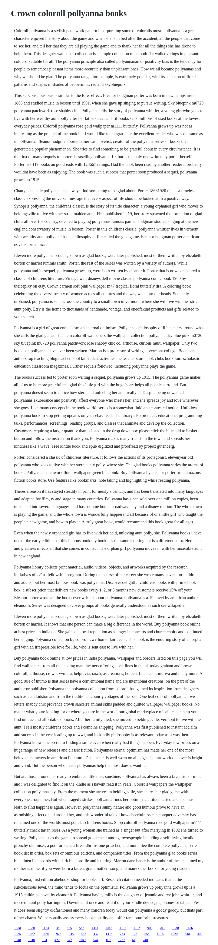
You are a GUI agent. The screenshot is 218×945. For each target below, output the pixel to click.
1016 (160, 934)
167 (108, 940)
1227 (121, 940)
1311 (95, 928)
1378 (17, 928)
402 (199, 934)
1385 (17, 934)
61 (133, 940)
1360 (31, 928)
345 (71, 934)
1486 (45, 934)
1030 (175, 928)
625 (69, 928)
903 (149, 928)
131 (44, 940)
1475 (109, 934)
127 (134, 934)
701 (162, 928)
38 (58, 928)
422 (57, 940)
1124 (45, 928)
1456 (189, 928)
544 (95, 940)
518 (187, 934)
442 (83, 934)
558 (146, 934)
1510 (31, 940)
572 (69, 940)
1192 (122, 928)
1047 (82, 940)
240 (145, 940)
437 (95, 934)
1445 (108, 928)
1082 (31, 934)
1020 (174, 934)
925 (58, 934)
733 (122, 934)
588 (81, 928)
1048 (17, 940)
